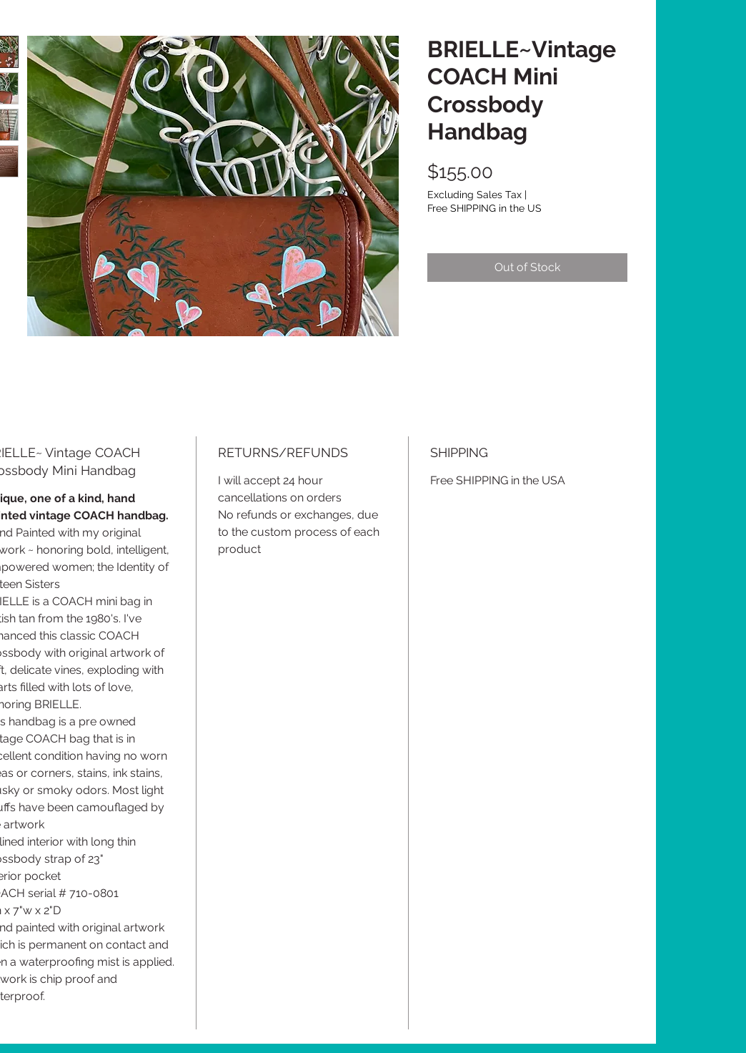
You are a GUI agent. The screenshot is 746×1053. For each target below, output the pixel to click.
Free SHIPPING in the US (484, 208)
